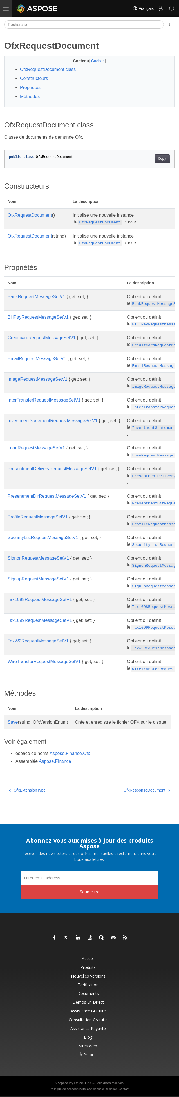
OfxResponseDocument (147, 790)
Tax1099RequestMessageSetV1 (40, 620)
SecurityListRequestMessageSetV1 (43, 537)
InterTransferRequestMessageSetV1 (44, 400)
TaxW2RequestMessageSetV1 (38, 641)
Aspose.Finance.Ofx (70, 753)
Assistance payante (88, 1028)
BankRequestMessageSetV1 (36, 296)
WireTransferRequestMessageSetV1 (44, 661)
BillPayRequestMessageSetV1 (38, 317)
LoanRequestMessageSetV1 (36, 448)
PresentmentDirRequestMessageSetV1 (47, 496)
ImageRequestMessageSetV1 (38, 379)
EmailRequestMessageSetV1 (37, 358)
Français (143, 8)
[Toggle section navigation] (169, 24)
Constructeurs (34, 78)
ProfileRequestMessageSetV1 (38, 517)
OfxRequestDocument (30, 215)
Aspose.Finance (55, 761)
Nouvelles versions (88, 976)
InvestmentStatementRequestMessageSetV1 (52, 420)
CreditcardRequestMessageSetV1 (42, 337)
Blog (88, 1037)
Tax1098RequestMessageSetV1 (40, 599)
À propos (88, 1054)
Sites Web (88, 1046)
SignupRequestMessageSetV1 (38, 579)
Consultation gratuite (88, 1019)
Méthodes (30, 96)
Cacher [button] (98, 61)
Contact (123, 1089)
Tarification (88, 984)
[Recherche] (84, 24)
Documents (88, 993)
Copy (162, 159)
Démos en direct (88, 1002)
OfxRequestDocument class (48, 69)
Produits (88, 967)
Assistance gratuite (88, 1011)
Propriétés (30, 87)
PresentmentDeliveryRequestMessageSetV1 (52, 468)
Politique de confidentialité (68, 1089)
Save (13, 722)
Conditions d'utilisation (102, 1089)
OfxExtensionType (27, 790)
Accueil (88, 958)
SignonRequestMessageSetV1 (38, 558)
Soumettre (89, 891)
